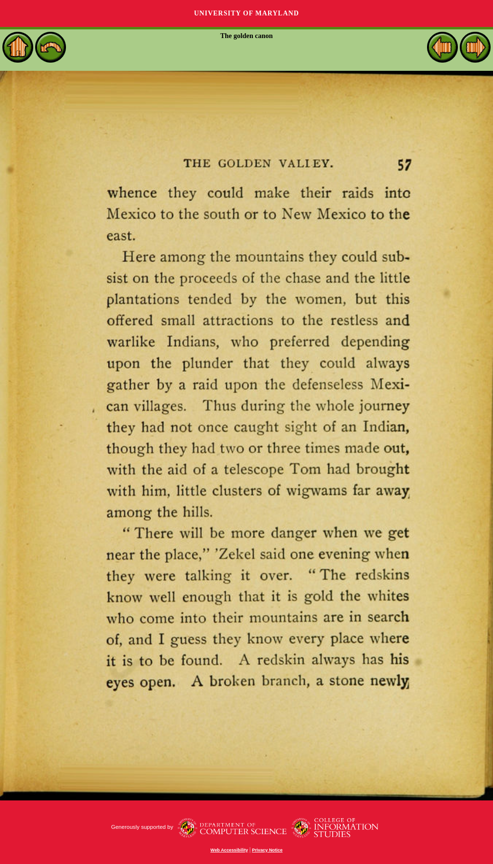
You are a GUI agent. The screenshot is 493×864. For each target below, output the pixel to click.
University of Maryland (246, 13)
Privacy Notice (267, 850)
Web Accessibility (229, 850)
